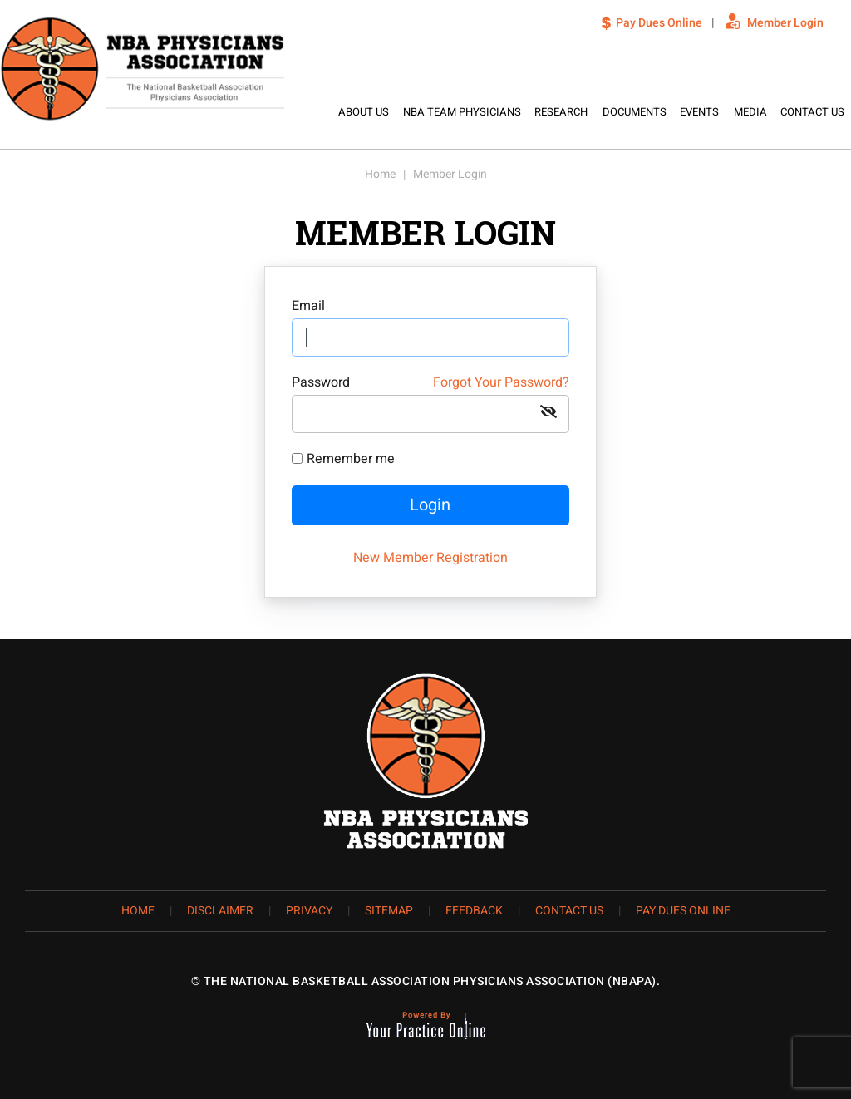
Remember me (351, 459)
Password (430, 382)
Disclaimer (220, 911)
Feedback (474, 911)
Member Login (785, 23)
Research (561, 112)
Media (750, 112)
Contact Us (812, 112)
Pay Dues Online (659, 23)
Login (430, 505)
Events (699, 112)
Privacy (309, 911)
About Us (363, 112)
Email (308, 306)
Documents (635, 112)
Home (308, 112)
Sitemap (389, 911)
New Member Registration (430, 558)
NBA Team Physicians (462, 112)
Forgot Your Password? (501, 382)
